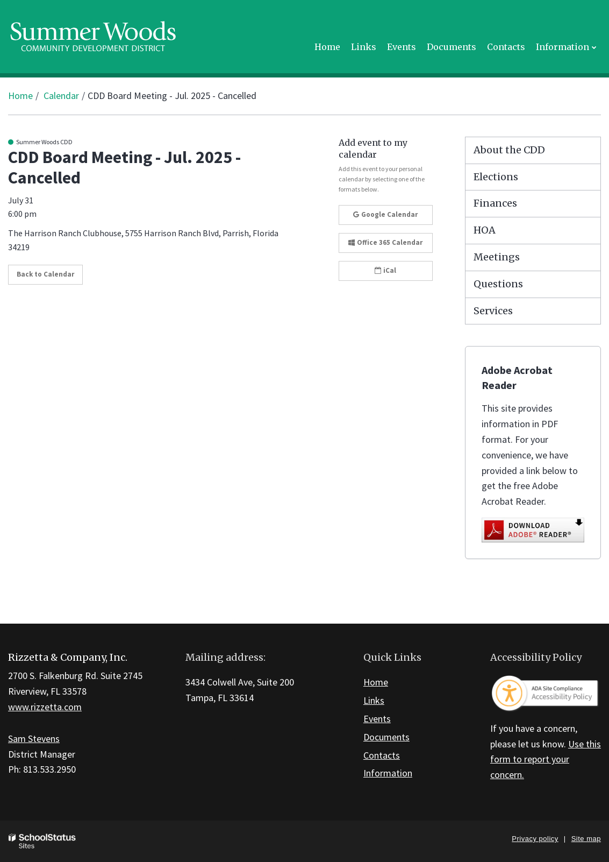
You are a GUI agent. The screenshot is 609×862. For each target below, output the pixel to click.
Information (387, 773)
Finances (495, 203)
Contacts (381, 755)
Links (373, 700)
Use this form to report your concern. (545, 759)
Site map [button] (586, 839)
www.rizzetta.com (45, 707)
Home (20, 95)
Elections (496, 177)
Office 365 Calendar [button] (385, 242)
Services (493, 311)
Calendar (61, 95)
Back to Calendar (45, 274)
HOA (485, 230)
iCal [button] (385, 270)
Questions (498, 284)
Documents (386, 737)
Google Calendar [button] (385, 214)
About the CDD (509, 150)
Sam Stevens (34, 738)
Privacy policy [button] (535, 839)
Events (377, 718)
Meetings (497, 257)
